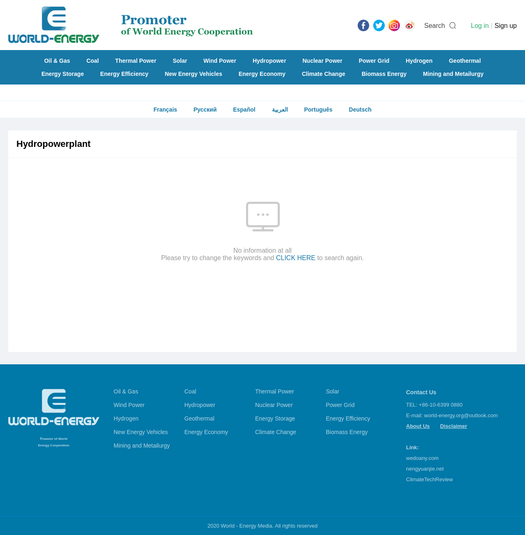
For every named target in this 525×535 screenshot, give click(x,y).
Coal (93, 60)
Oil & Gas (57, 60)
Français (165, 109)
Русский (205, 109)
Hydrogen (419, 60)
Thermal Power (135, 60)
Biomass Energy (384, 74)
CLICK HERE (295, 257)
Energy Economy (262, 74)
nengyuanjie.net (425, 469)
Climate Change (323, 74)
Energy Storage (62, 74)
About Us (418, 426)
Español (244, 109)
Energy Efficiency (124, 74)
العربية (280, 109)
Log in (480, 25)
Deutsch (360, 109)
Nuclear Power (322, 60)
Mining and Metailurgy (453, 74)
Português (318, 109)
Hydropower (269, 60)
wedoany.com (422, 458)
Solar (180, 60)
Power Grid (374, 60)
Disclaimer (453, 426)
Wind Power (219, 60)
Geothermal (465, 60)
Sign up (506, 25)
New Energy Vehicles (193, 74)
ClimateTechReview (429, 479)
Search (434, 25)
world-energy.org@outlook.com (461, 415)
